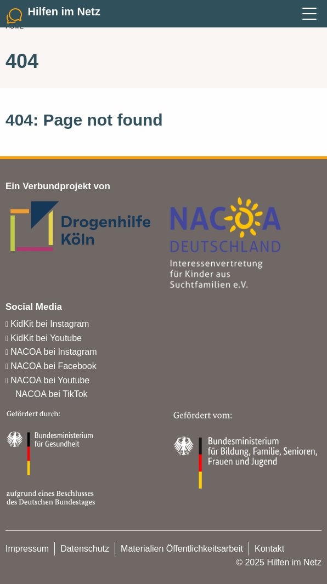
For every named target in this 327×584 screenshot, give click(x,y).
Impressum (27, 548)
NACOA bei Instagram (53, 351)
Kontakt (269, 548)
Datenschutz (84, 548)
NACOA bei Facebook (53, 366)
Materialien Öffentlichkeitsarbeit (182, 548)
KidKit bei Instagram (49, 323)
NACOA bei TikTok (51, 394)
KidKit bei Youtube (46, 338)
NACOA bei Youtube (49, 380)
